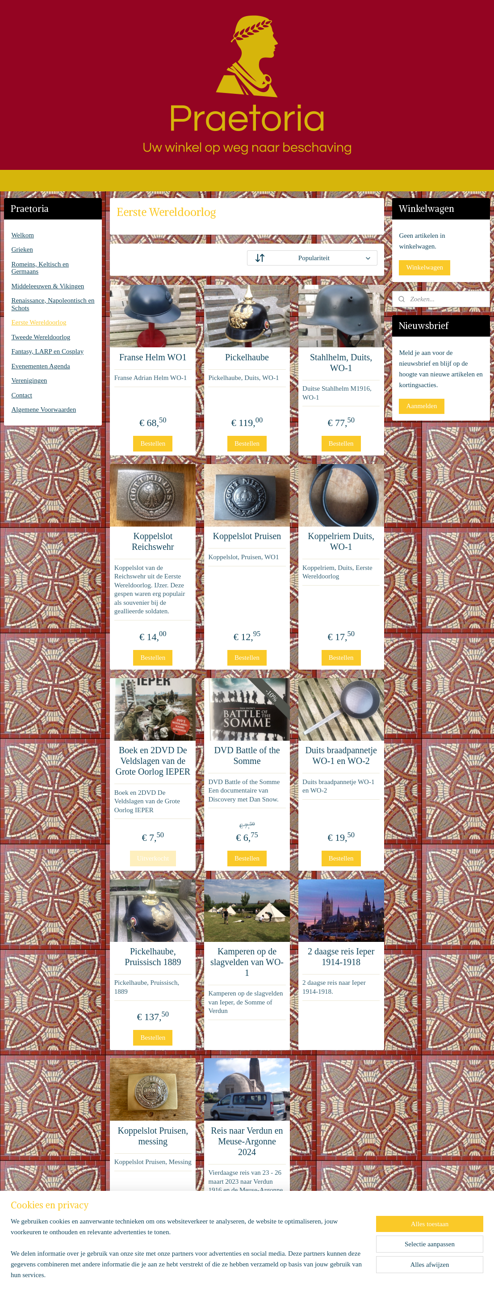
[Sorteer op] (312, 258)
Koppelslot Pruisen (247, 536)
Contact (21, 395)
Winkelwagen (424, 267)
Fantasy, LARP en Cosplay (47, 351)
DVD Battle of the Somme (247, 755)
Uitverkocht (153, 858)
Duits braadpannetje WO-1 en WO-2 (341, 755)
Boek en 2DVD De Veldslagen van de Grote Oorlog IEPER (152, 760)
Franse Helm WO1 (153, 357)
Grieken (22, 249)
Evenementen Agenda (40, 366)
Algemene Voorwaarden (43, 409)
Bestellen (152, 443)
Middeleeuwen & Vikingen (47, 286)
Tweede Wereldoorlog (40, 337)
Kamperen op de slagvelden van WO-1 (247, 962)
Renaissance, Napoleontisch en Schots (52, 304)
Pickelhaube (247, 357)
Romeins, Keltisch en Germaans (40, 268)
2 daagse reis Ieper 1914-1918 (341, 956)
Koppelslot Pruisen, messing (152, 1136)
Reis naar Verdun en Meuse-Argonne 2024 (247, 1141)
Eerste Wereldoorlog (38, 322)
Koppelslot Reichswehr (153, 541)
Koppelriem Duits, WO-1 (341, 541)
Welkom (22, 235)
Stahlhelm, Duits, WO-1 (341, 362)
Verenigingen (29, 380)
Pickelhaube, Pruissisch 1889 (153, 956)
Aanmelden (421, 405)
